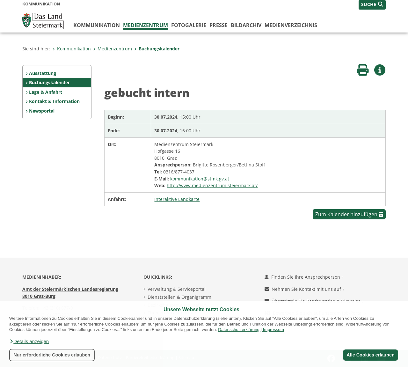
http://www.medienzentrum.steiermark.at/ (212, 185)
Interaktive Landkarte (177, 199)
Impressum (273, 329)
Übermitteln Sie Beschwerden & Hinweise (314, 301)
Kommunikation (96, 25)
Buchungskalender (156, 49)
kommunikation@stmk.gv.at (199, 179)
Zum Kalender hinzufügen (349, 214)
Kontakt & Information (54, 101)
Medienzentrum (145, 25)
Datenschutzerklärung (238, 329)
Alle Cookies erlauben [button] (370, 354)
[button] (29, 341)
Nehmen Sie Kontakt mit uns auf (304, 289)
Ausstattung (42, 73)
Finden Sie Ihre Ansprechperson (304, 277)
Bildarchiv (246, 25)
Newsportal (42, 111)
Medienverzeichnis (291, 25)
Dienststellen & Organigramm (179, 297)
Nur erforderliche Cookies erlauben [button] (51, 354)
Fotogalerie (188, 25)
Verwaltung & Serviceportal (177, 289)
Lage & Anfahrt (45, 92)
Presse (218, 25)
